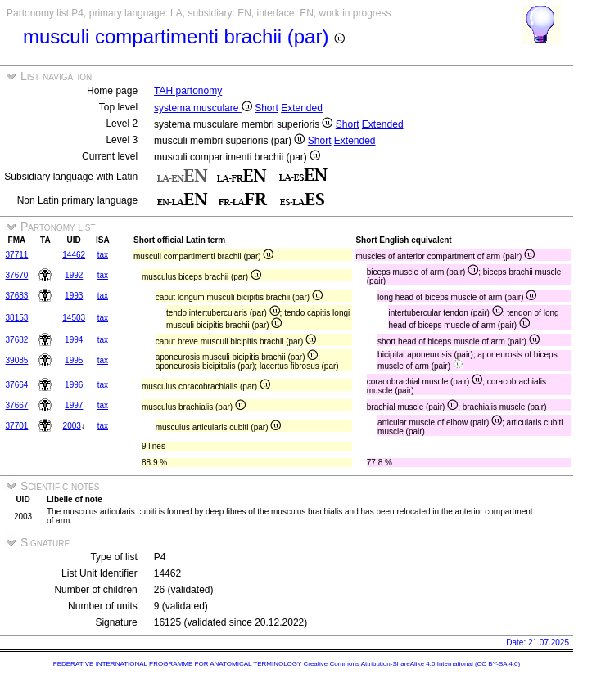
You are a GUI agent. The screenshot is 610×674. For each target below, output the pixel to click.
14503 (73, 317)
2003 (72, 425)
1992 (74, 275)
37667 (17, 405)
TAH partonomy (188, 91)
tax (102, 254)
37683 (17, 295)
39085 (17, 360)
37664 (17, 384)
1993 (74, 295)
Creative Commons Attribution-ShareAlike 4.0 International (387, 663)
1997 (74, 405)
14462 (73, 254)
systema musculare (203, 108)
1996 (74, 384)
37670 (17, 275)
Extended (302, 108)
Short (266, 108)
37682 (17, 339)
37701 (17, 425)
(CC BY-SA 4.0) (497, 663)
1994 (74, 339)
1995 (74, 360)
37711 (17, 254)
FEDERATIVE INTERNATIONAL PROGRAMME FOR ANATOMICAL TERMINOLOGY (177, 663)
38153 (17, 317)
